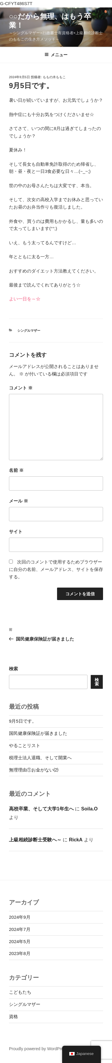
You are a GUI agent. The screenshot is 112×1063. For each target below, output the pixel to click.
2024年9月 (19, 917)
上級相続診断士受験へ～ (35, 839)
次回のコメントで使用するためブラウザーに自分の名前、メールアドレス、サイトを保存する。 (56, 569)
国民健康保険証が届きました (38, 733)
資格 (13, 1016)
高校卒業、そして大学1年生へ (41, 808)
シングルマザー (28, 330)
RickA (75, 839)
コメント (21, 387)
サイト (15, 531)
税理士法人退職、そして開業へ (40, 757)
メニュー (56, 54)
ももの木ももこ (54, 77)
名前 (16, 470)
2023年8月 (19, 953)
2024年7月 (19, 929)
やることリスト (24, 745)
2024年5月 (19, 941)
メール (18, 500)
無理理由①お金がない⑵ (33, 769)
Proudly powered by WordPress (38, 1048)
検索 (13, 668)
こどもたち (20, 992)
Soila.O (89, 808)
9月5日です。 (22, 721)
